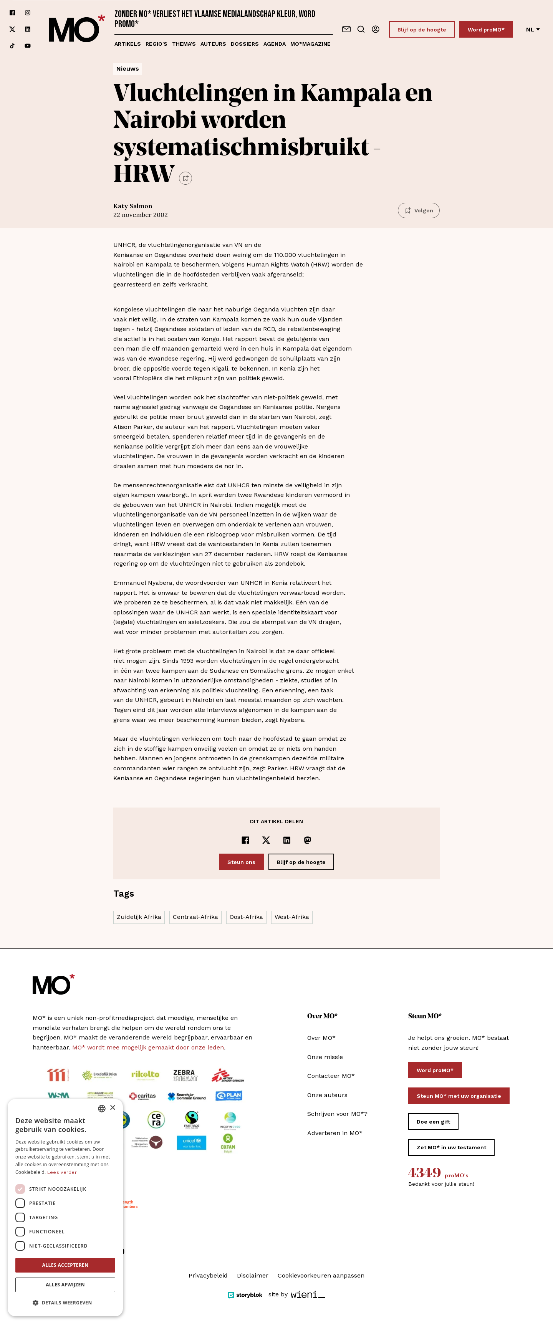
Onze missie (325, 1057)
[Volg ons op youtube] (28, 46)
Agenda (274, 44)
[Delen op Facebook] (245, 840)
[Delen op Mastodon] (307, 840)
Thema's (184, 44)
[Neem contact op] (346, 29)
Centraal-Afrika (195, 916)
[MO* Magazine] (77, 29)
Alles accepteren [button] (65, 1265)
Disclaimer (252, 1275)
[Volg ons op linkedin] (28, 29)
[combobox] (102, 1108)
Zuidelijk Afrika (139, 916)
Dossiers (245, 44)
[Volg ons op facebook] (12, 13)
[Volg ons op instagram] (28, 13)
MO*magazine (310, 44)
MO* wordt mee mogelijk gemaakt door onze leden (148, 1047)
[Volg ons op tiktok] (12, 46)
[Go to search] (361, 29)
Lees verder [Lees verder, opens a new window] (62, 1172)
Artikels (127, 44)
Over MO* (321, 1037)
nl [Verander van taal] (533, 29)
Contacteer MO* (331, 1075)
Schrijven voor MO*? (337, 1113)
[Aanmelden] (375, 29)
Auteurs (213, 44)
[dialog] (65, 1207)
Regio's (156, 44)
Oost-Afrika (246, 916)
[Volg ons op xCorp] (12, 29)
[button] (65, 1303)
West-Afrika (292, 916)
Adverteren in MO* (335, 1133)
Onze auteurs (327, 1095)
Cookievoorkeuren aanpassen (321, 1275)
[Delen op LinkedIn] (287, 840)
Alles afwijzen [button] (65, 1284)
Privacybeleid (208, 1275)
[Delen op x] (266, 840)
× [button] (112, 1108)
